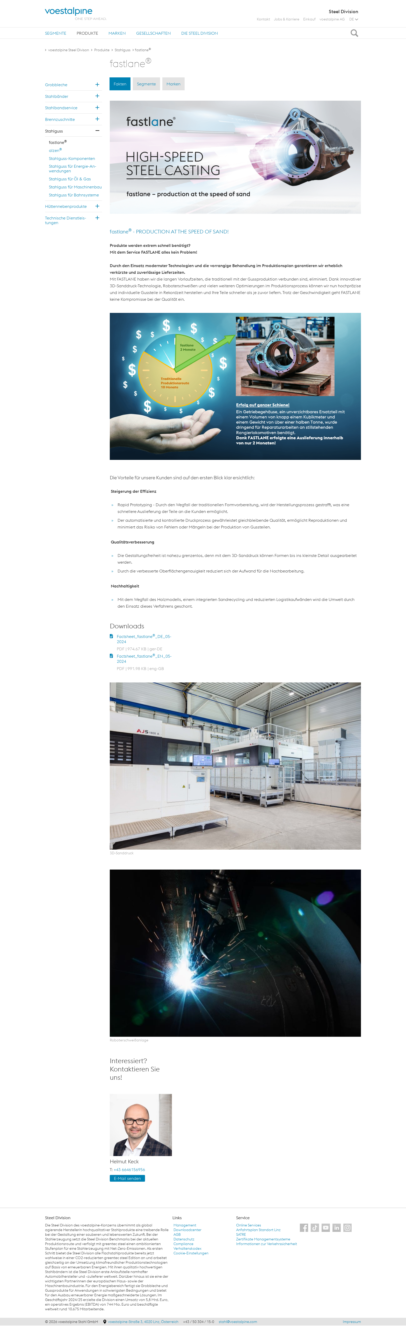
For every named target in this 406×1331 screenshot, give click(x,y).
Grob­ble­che (56, 84)
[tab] (55, 33)
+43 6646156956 (129, 1169)
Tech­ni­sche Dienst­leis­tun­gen (65, 220)
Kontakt (263, 19)
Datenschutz (183, 1239)
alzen (55, 150)
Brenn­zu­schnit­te (60, 119)
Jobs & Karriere (286, 19)
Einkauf (309, 19)
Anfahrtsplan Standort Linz (258, 1229)
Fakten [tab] (120, 83)
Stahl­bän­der (56, 96)
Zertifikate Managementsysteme (263, 1239)
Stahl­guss (54, 131)
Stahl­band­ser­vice (61, 107)
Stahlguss (122, 50)
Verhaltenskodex (187, 1248)
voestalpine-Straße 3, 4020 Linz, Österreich (143, 1321)
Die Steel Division (199, 33)
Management (184, 1225)
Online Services (248, 1225)
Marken (117, 33)
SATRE (241, 1234)
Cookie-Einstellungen (190, 1253)
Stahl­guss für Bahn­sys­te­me (74, 194)
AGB (177, 1234)
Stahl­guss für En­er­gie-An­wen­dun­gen (72, 168)
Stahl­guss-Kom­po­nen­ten (72, 158)
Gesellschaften (153, 33)
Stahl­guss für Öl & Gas (70, 178)
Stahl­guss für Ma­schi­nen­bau (75, 186)
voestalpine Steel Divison (68, 50)
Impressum (352, 1321)
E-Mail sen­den (127, 1178)
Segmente (55, 33)
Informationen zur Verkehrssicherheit (266, 1243)
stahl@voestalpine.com (238, 1321)
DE (353, 19)
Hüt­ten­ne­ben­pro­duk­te (66, 206)
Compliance (183, 1243)
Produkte (87, 33)
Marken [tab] (173, 83)
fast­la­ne (58, 142)
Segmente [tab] (146, 83)
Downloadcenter (187, 1229)
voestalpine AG (332, 19)
